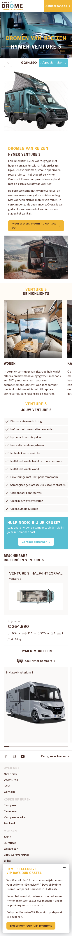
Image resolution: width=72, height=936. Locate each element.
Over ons (10, 774)
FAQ (7, 786)
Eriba (7, 860)
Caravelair (11, 849)
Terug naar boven (55, 756)
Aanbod (9, 823)
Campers (10, 805)
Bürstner (10, 843)
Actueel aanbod (57, 6)
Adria (7, 837)
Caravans (10, 811)
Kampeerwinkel (15, 817)
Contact (9, 791)
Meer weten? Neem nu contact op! (36, 225)
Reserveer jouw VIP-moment (31, 925)
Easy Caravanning (16, 854)
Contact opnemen (36, 542)
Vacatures (11, 780)
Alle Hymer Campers (36, 661)
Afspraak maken (53, 62)
